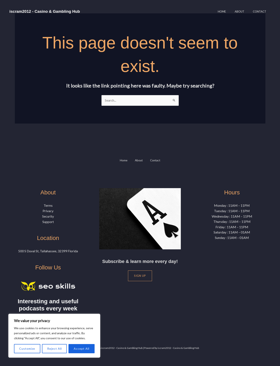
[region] (54, 336)
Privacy (48, 211)
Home (217, 11)
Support (48, 222)
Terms (48, 206)
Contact (258, 11)
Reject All (54, 348)
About (237, 11)
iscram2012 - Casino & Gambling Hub (44, 11)
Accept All (81, 348)
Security (48, 216)
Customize (27, 348)
